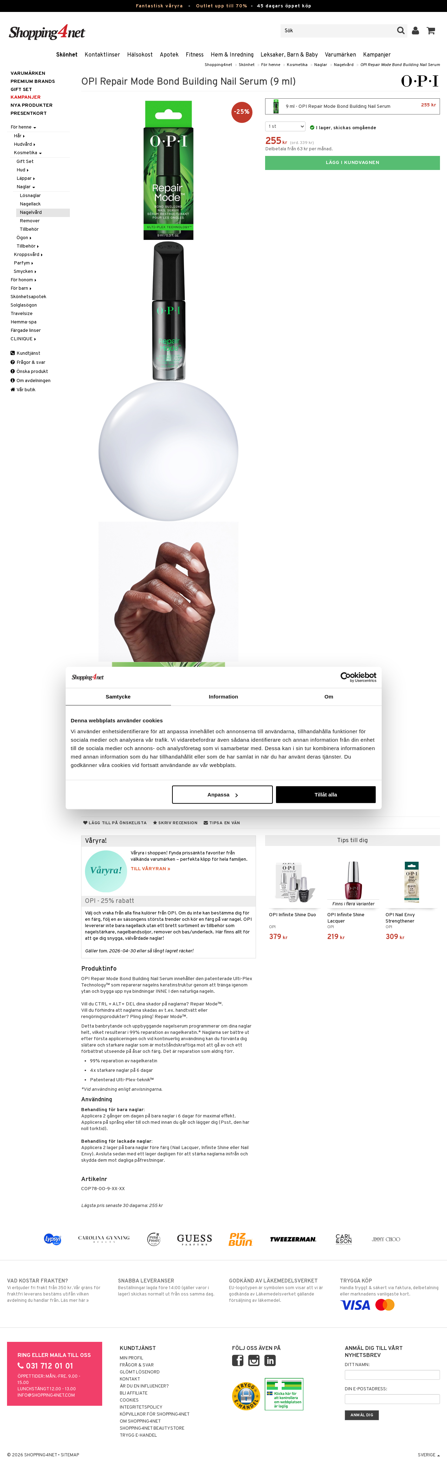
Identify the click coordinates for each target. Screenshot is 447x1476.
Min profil (131, 1358)
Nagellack (30, 204)
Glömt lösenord (140, 1372)
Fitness (195, 55)
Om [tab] (328, 696)
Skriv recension (175, 823)
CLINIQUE (24, 339)
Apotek (169, 55)
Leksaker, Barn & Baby (289, 55)
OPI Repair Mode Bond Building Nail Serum (400, 65)
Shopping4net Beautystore (152, 1428)
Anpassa (223, 795)
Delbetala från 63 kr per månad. (299, 149)
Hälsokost (140, 55)
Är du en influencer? (144, 1386)
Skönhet (67, 55)
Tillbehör (29, 229)
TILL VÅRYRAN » (150, 869)
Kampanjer (377, 55)
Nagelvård (344, 65)
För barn (22, 288)
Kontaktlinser (102, 55)
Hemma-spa (24, 322)
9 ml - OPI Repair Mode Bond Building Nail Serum (352, 106)
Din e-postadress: (366, 1389)
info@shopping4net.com (46, 1395)
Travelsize (22, 314)
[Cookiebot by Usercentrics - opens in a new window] (345, 677)
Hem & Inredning (232, 55)
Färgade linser (26, 331)
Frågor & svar (28, 363)
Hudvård (25, 144)
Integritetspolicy (141, 1407)
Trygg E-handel (138, 1435)
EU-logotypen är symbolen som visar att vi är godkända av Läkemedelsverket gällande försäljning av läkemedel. (279, 1291)
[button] (431, 31)
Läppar (26, 179)
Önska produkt (29, 372)
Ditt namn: (357, 1365)
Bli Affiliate (133, 1393)
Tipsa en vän (222, 823)
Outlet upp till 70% (221, 6)
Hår (20, 136)
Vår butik (23, 390)
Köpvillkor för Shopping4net (155, 1414)
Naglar (320, 65)
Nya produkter (32, 106)
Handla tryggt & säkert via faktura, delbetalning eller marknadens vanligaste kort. (390, 1293)
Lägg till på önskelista (115, 823)
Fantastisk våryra (159, 6)
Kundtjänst (25, 353)
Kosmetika (297, 65)
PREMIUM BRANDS (33, 82)
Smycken (26, 272)
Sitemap (70, 1455)
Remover (30, 221)
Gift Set (25, 162)
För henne (270, 65)
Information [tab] (223, 696)
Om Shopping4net (140, 1421)
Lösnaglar (30, 196)
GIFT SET (21, 90)
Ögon (25, 238)
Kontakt (130, 1379)
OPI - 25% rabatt (109, 901)
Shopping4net (218, 65)
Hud (23, 170)
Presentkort (29, 114)
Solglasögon (24, 305)
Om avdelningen (31, 381)
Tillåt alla (326, 795)
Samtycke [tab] (118, 696)
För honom (24, 280)
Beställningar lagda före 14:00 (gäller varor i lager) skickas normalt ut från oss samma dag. (168, 1287)
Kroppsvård (29, 255)
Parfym (24, 263)
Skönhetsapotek (28, 297)
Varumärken (340, 55)
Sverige (429, 1455)
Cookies (129, 1400)
